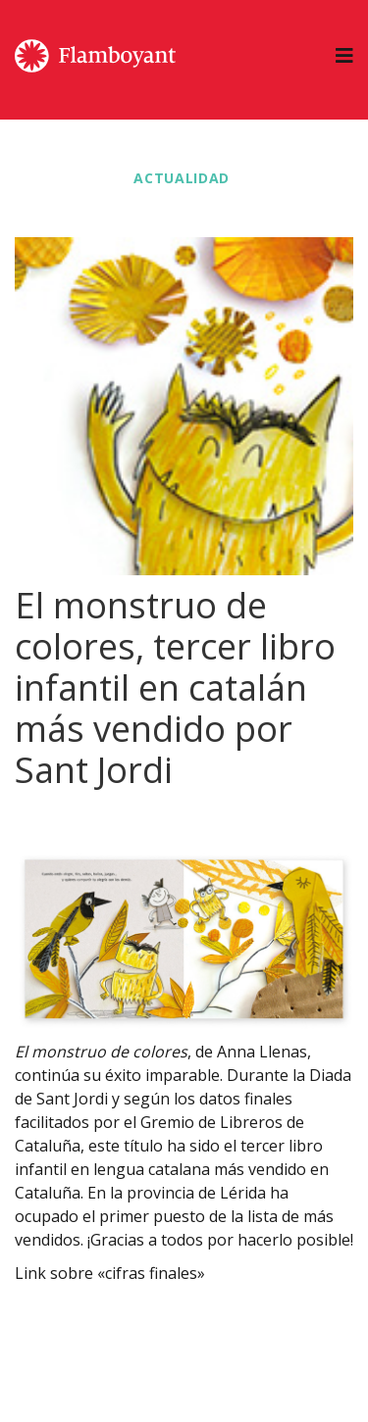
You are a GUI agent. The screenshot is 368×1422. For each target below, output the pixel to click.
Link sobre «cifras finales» (110, 1273)
